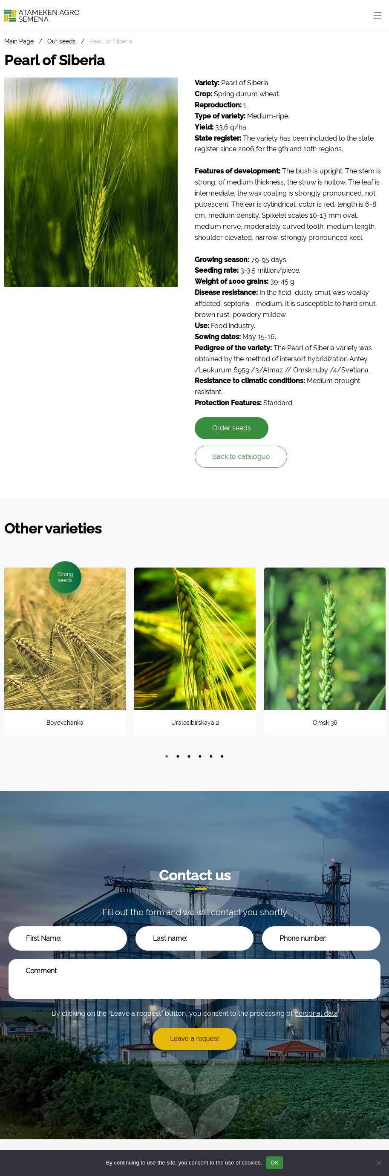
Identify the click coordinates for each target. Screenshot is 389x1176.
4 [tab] (200, 756)
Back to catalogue (241, 457)
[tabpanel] (65, 651)
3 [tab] (189, 756)
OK (275, 1162)
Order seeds (231, 428)
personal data (316, 1013)
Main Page (19, 41)
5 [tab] (211, 756)
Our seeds (61, 41)
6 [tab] (222, 756)
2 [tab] (178, 756)
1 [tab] (167, 756)
